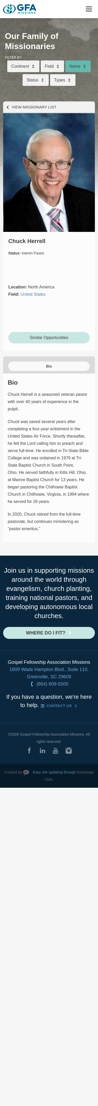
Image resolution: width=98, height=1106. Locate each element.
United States (32, 294)
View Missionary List (34, 107)
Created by (13, 772)
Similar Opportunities (49, 337)
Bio (49, 366)
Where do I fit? (45, 632)
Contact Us (59, 705)
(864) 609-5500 (52, 684)
